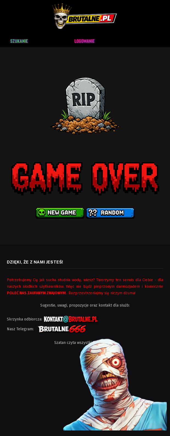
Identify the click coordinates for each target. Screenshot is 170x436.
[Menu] (151, 40)
